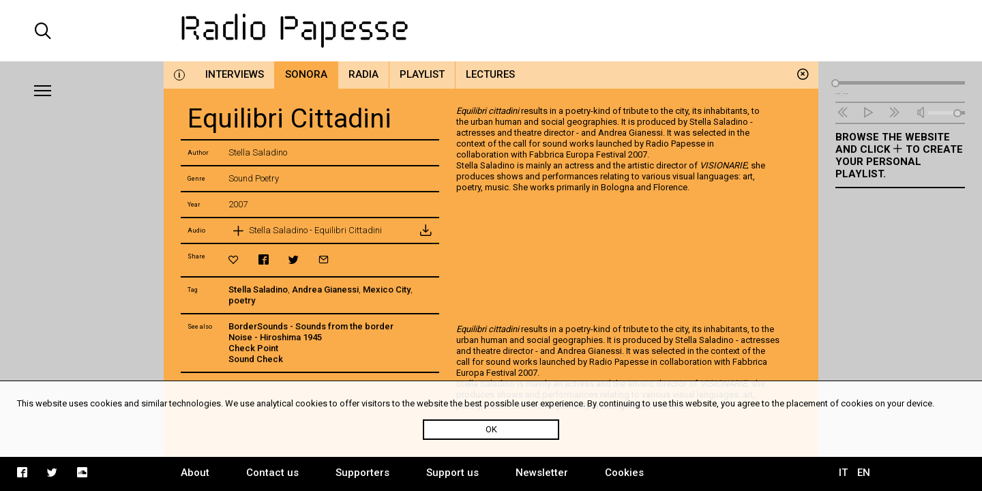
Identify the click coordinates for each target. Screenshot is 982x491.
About (195, 472)
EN (863, 472)
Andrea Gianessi (325, 289)
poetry (241, 300)
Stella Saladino (258, 289)
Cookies (624, 472)
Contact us (272, 472)
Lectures (490, 74)
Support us (452, 472)
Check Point (253, 348)
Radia (363, 74)
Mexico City (387, 289)
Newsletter (542, 472)
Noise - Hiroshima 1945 (275, 337)
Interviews (234, 74)
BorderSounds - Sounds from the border (310, 326)
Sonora (306, 74)
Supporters (362, 472)
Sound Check (255, 359)
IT (843, 472)
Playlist (422, 74)
